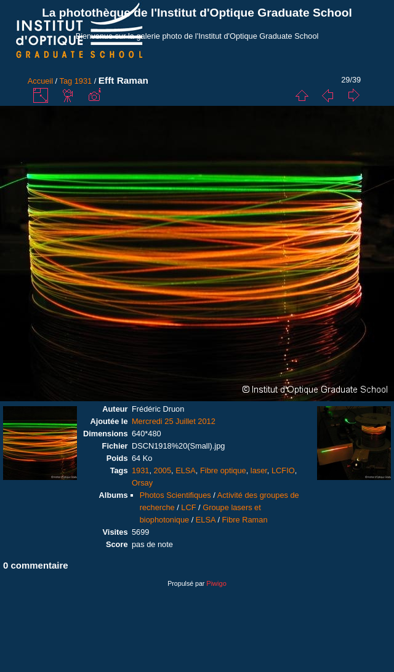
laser (259, 470)
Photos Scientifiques (175, 495)
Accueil (40, 81)
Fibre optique (223, 470)
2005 (162, 470)
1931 (83, 81)
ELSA (185, 470)
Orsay (142, 482)
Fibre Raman (245, 519)
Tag (66, 81)
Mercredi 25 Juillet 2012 (173, 421)
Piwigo (216, 583)
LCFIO (283, 470)
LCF (188, 507)
